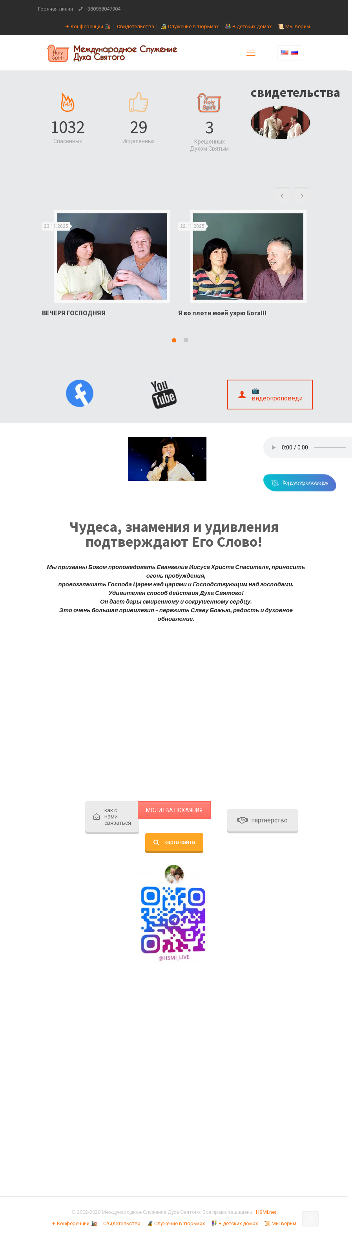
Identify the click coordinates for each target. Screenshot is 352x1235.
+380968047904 (102, 9)
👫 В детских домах (248, 26)
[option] (106, 266)
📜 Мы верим (294, 26)
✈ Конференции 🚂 (88, 26)
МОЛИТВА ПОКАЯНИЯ (174, 810)
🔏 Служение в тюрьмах (189, 26)
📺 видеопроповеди (270, 394)
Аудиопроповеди (315, 483)
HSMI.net (266, 1212)
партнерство (262, 375)
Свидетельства (135, 26)
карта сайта (174, 842)
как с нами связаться (112, 816)
